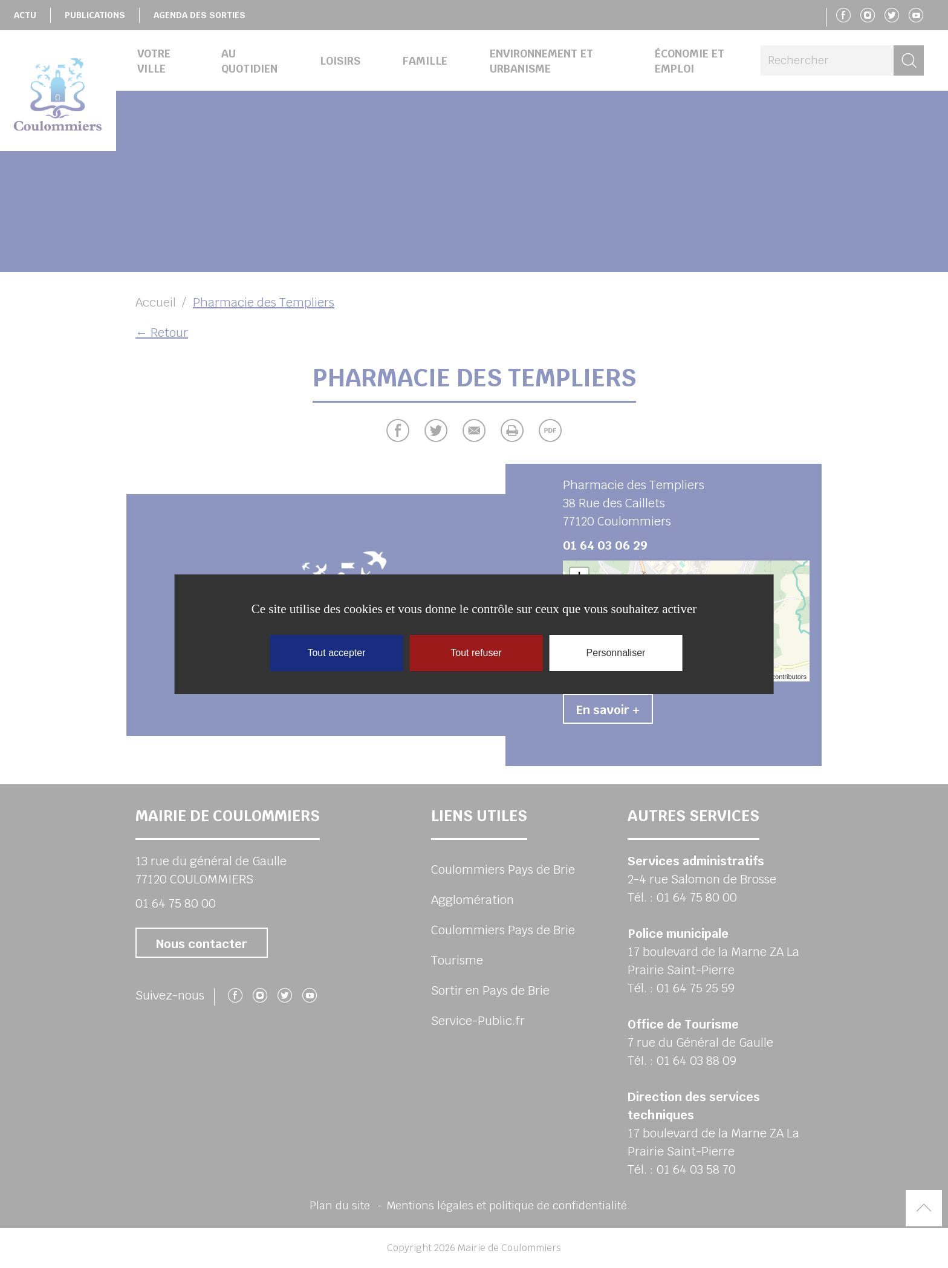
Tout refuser (475, 653)
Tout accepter (336, 653)
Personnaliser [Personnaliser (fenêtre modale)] (616, 653)
